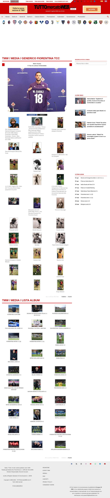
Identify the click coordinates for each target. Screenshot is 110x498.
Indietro (64, 296)
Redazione (46, 467)
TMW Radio (29, 1)
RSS (44, 476)
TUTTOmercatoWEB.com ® (24, 480)
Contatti (45, 479)
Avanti (70, 296)
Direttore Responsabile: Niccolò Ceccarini (17, 471)
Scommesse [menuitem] (71, 17)
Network (6, 1)
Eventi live (14, 1)
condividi (32, 114)
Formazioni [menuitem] (51, 17)
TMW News (49, 1)
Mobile (45, 473)
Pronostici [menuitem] (81, 17)
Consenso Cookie (48, 485)
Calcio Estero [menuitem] (39, 17)
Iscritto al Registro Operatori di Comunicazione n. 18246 (17, 475)
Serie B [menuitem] (22, 17)
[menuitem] (2, 16)
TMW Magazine (39, 1)
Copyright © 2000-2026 (10, 480)
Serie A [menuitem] (14, 17)
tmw (5, 58)
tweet (42, 114)
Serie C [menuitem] (29, 17)
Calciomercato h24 (61, 1)
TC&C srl (10, 467)
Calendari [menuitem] (60, 17)
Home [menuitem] (7, 17)
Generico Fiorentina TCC (41, 58)
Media (15, 58)
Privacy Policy (47, 482)
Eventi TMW (46, 470)
